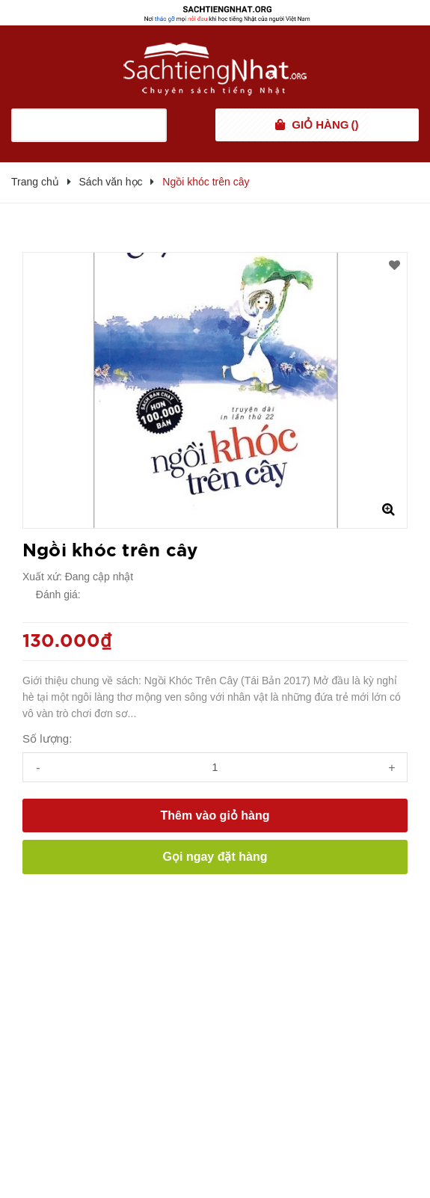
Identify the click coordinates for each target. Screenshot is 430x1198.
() (325, 124)
